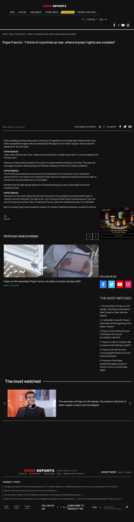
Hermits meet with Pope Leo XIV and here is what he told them (30, 490)
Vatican (23, 12)
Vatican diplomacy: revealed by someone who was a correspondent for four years (83, 486)
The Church (36, 12)
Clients (92, 19)
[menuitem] (103, 19)
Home (5, 34)
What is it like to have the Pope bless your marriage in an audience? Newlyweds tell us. (40, 499)
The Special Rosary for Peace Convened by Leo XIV (25, 486)
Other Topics (52, 12)
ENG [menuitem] (102, 19)
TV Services (68, 12)
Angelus (10, 127)
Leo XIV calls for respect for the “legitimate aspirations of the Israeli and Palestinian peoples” (42, 495)
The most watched (87, 12)
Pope (13, 12)
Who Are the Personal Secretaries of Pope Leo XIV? (99, 499)
